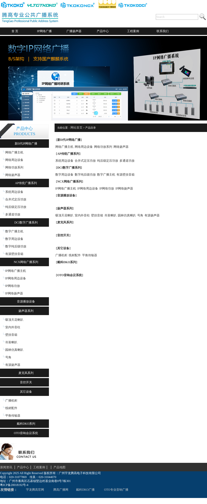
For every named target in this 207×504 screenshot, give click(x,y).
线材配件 (11, 408)
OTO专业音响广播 (116, 489)
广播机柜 (11, 400)
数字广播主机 (14, 231)
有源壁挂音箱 (14, 253)
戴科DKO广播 (85, 489)
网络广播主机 (14, 152)
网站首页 (76, 127)
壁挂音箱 (11, 334)
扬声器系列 (25, 310)
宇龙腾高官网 (35, 489)
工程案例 (43, 467)
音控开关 (26, 382)
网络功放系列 (14, 167)
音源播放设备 (26, 301)
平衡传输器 (12, 415)
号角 (8, 357)
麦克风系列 (25, 372)
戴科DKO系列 (26, 423)
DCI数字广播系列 (26, 222)
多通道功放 (12, 214)
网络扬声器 (12, 175)
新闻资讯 (6, 467)
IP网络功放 (12, 285)
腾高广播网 (60, 489)
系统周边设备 (14, 191)
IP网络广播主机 (15, 270)
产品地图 (59, 467)
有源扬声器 (12, 364)
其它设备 (26, 391)
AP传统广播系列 (26, 183)
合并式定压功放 (15, 199)
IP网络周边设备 (15, 278)
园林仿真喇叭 (14, 349)
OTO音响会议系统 (26, 433)
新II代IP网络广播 (26, 143)
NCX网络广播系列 (26, 262)
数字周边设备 (14, 238)
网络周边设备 (14, 159)
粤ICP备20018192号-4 (14, 485)
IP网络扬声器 (14, 293)
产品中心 (23, 467)
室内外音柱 (12, 327)
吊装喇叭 (11, 342)
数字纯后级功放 (15, 246)
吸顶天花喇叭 (14, 319)
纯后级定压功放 (15, 206)
